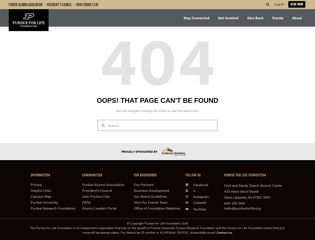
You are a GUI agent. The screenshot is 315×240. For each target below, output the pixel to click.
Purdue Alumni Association (25, 4)
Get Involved (228, 17)
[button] (267, 4)
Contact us (224, 232)
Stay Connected (196, 17)
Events (277, 17)
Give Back (255, 17)
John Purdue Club (87, 4)
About (297, 17)
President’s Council (59, 4)
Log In (279, 4)
